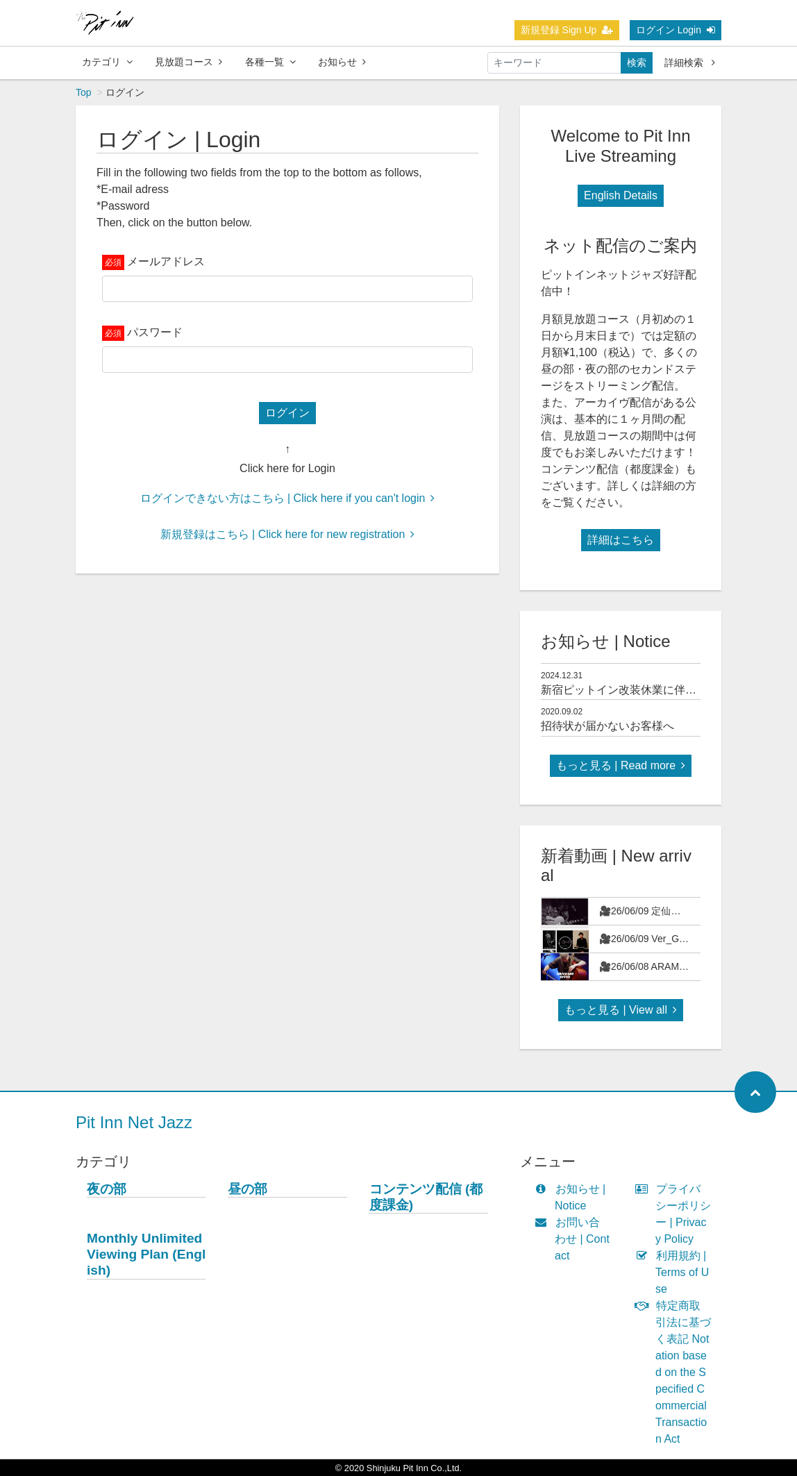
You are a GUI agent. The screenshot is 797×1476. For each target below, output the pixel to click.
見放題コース (188, 61)
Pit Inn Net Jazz (134, 1122)
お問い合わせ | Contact (575, 1238)
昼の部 (247, 1189)
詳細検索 (689, 62)
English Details (620, 195)
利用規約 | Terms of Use (675, 1272)
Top (84, 92)
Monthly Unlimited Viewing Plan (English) (146, 1254)
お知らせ (342, 61)
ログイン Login (675, 29)
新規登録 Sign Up (567, 29)
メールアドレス (166, 261)
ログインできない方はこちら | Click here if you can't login (287, 498)
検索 (636, 62)
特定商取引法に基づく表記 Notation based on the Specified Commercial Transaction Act (676, 1372)
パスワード (155, 332)
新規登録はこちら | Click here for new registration (287, 534)
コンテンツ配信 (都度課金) (426, 1197)
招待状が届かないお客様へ (607, 726)
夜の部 (106, 1189)
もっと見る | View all (620, 1010)
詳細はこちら (620, 540)
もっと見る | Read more (620, 765)
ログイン (287, 413)
